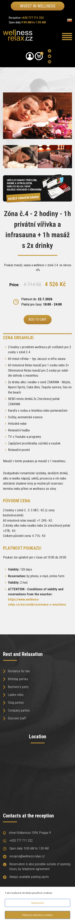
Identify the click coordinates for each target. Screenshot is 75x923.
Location (37, 737)
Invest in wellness (37, 6)
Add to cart (38, 319)
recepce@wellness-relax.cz (27, 858)
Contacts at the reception (28, 816)
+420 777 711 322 (21, 842)
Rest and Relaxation (23, 654)
